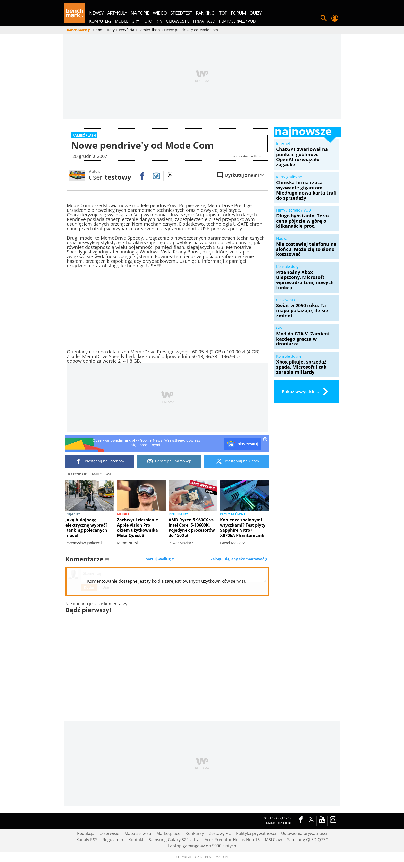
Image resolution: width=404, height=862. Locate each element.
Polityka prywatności (256, 833)
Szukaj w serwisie (324, 18)
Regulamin (113, 839)
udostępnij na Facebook (100, 461)
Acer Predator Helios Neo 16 (232, 839)
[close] (265, 440)
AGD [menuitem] (211, 21)
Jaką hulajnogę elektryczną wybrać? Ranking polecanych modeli (86, 527)
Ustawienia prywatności (304, 833)
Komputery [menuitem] (100, 21)
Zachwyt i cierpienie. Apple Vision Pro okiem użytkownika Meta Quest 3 (138, 527)
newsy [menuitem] (96, 13)
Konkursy (195, 833)
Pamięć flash (101, 474)
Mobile (123, 514)
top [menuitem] (223, 13)
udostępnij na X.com (236, 461)
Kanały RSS (86, 839)
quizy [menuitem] (255, 13)
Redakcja (85, 833)
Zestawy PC (220, 833)
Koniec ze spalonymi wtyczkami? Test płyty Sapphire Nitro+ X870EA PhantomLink (242, 527)
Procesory (178, 514)
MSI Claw (273, 839)
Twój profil (334, 18)
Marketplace (168, 833)
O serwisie (109, 833)
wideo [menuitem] (160, 13)
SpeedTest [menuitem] (181, 13)
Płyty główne (233, 514)
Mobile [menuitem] (121, 21)
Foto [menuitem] (147, 21)
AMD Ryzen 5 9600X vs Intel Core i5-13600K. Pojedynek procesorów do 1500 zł (192, 527)
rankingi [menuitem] (205, 13)
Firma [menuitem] (198, 21)
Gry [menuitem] (135, 21)
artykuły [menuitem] (117, 13)
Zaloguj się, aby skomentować (238, 559)
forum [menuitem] (238, 13)
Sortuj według (160, 559)
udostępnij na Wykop (169, 461)
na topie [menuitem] (140, 13)
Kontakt (136, 839)
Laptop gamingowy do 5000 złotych (202, 846)
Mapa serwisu (137, 833)
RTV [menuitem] (159, 21)
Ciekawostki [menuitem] (177, 21)
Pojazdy (72, 514)
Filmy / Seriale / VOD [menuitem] (237, 21)
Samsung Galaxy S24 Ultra (174, 839)
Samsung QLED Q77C (307, 839)
